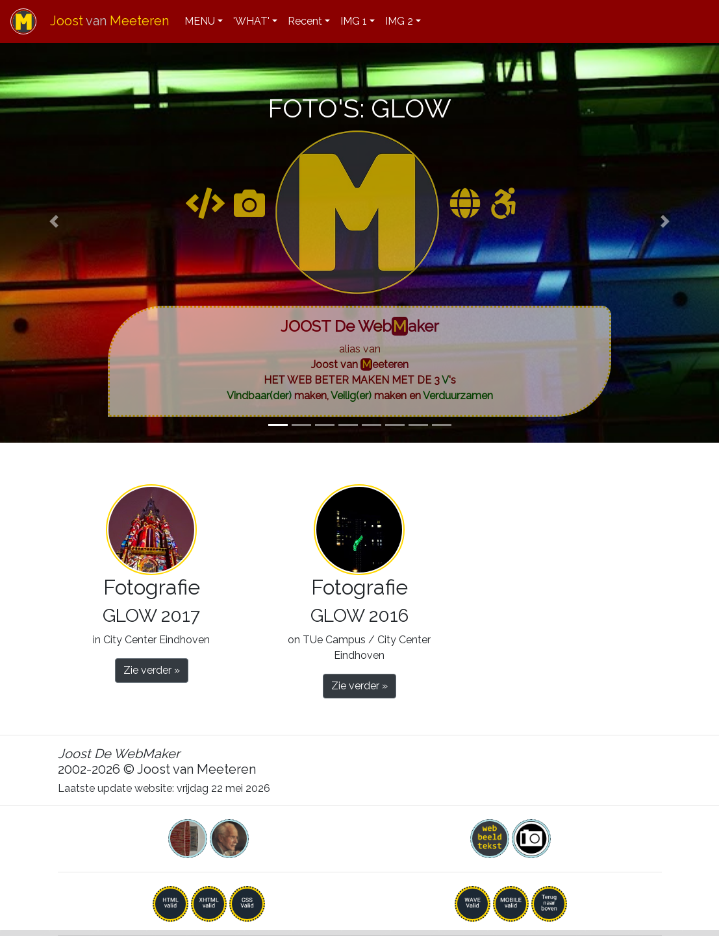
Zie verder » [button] (151, 670)
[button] (54, 221)
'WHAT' (251, 21)
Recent (305, 21)
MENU (199, 21)
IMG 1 (353, 21)
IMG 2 (399, 21)
